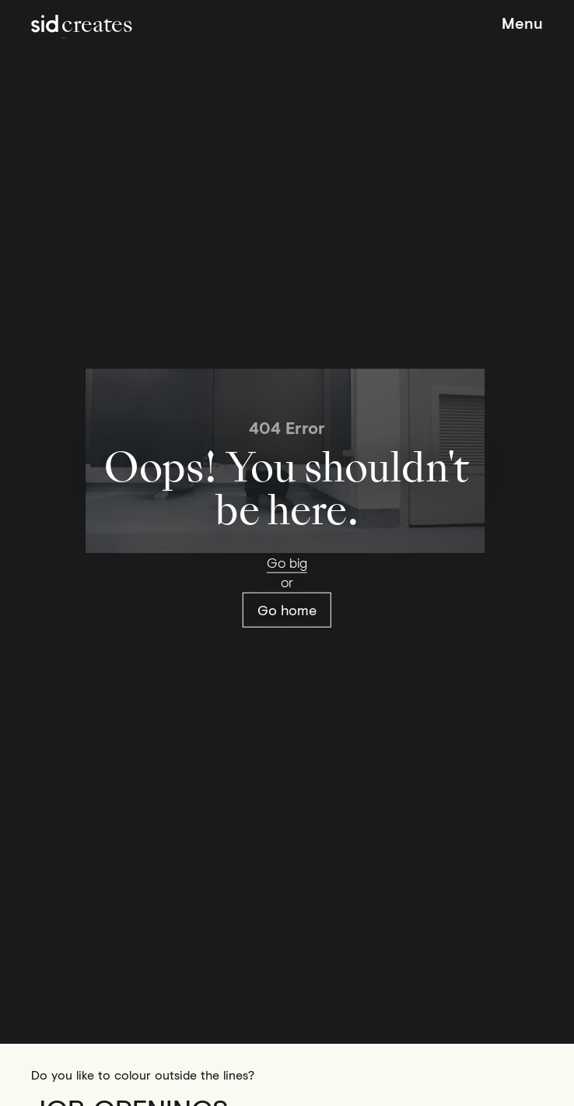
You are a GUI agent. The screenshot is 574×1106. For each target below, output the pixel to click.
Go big (287, 562)
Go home (287, 609)
